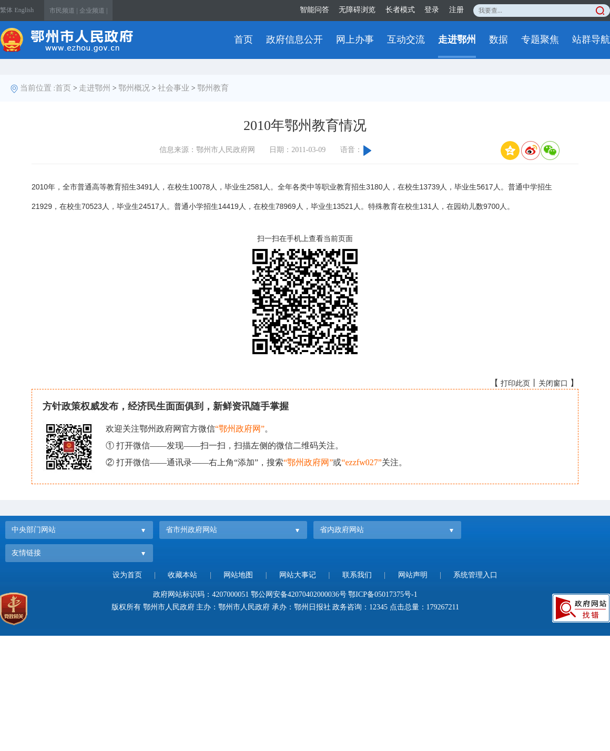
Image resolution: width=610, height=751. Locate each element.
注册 (456, 10)
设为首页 (127, 575)
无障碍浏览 (357, 10)
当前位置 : (38, 88)
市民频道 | (63, 10)
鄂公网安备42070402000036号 (299, 594)
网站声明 (413, 575)
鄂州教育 (213, 88)
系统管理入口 (475, 575)
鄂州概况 (134, 88)
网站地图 (238, 575)
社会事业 (173, 88)
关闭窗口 (553, 383)
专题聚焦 (540, 39)
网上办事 (355, 39)
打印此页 (515, 383)
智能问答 (314, 10)
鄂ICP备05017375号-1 (382, 594)
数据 (498, 39)
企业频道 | (93, 10)
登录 (431, 10)
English (24, 10)
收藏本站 (182, 575)
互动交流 (406, 39)
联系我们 (357, 575)
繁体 (6, 10)
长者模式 (400, 10)
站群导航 (591, 39)
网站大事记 (297, 575)
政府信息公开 (294, 39)
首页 (243, 39)
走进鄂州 (457, 39)
